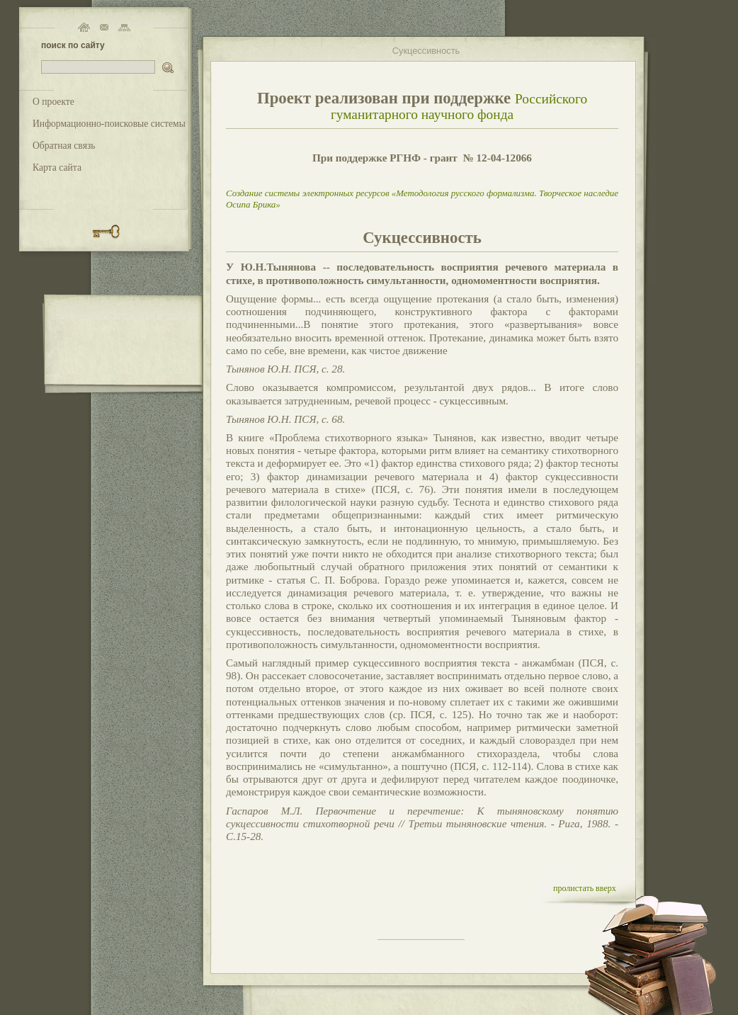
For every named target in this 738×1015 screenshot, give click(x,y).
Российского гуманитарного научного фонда (459, 106)
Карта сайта (57, 167)
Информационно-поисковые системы (109, 123)
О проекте (53, 101)
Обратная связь (64, 145)
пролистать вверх (584, 888)
